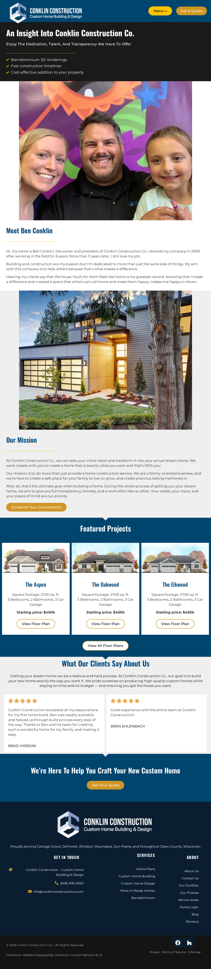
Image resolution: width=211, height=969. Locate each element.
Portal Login (189, 907)
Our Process (189, 893)
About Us (191, 871)
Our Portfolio (189, 885)
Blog (195, 914)
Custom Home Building (137, 876)
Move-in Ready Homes (137, 891)
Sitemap (194, 952)
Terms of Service (174, 952)
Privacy (154, 952)
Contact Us (190, 878)
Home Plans (145, 869)
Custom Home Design (138, 883)
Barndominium (143, 898)
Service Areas (188, 900)
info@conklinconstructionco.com (58, 892)
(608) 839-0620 (72, 883)
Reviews (192, 921)
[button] (159, 10)
